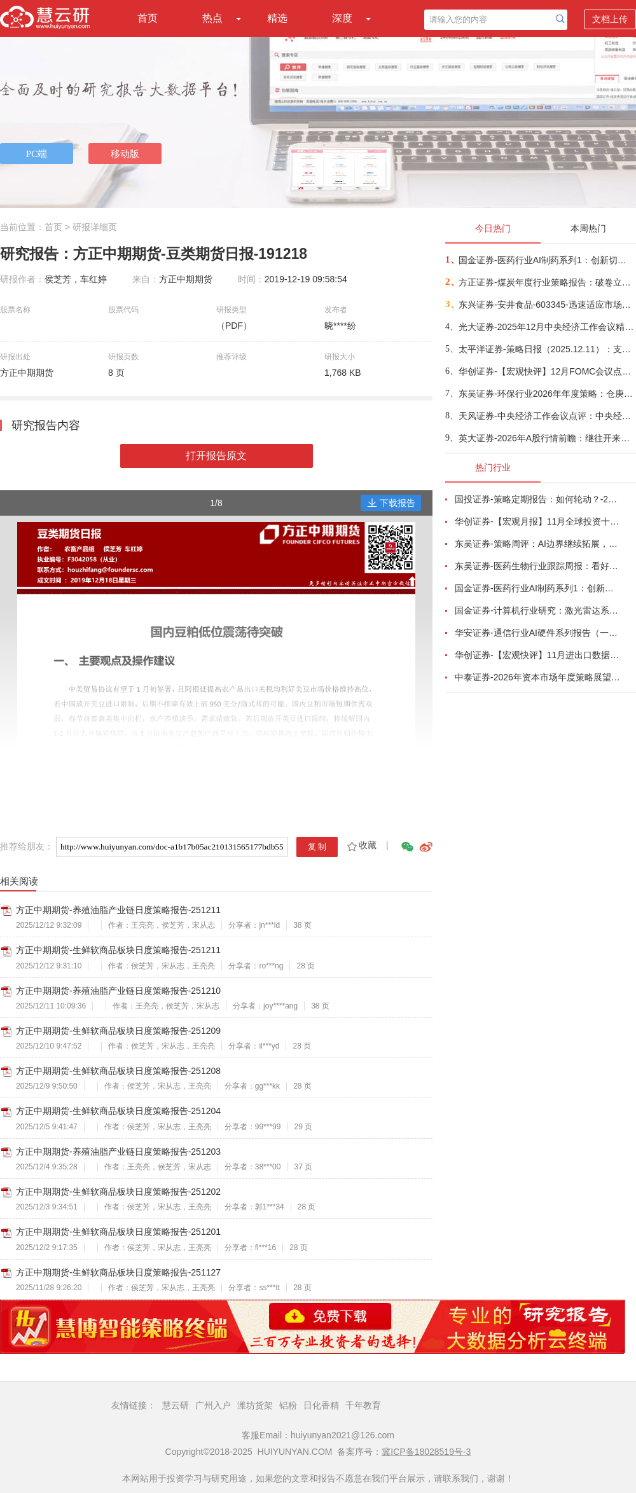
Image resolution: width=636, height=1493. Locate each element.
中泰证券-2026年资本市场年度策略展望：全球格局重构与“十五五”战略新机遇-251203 (538, 677)
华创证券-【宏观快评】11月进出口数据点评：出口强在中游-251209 (538, 655)
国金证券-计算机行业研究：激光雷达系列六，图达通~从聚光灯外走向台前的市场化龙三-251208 (538, 610)
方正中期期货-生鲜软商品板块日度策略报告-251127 (118, 1272)
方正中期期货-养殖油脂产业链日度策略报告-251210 (118, 991)
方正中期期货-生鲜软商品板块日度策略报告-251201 (118, 1232)
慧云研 (175, 1405)
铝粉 (288, 1405)
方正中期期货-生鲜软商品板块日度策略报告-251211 (118, 950)
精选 (277, 18)
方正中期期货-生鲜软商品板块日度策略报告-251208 (118, 1071)
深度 (342, 18)
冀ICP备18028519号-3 (426, 1452)
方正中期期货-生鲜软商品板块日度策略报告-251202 (118, 1192)
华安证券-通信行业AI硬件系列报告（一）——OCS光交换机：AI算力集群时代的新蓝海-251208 (538, 633)
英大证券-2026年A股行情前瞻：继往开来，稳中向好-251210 (547, 438)
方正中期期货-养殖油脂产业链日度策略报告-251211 (118, 910)
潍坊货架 (255, 1405)
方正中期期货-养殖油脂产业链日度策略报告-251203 (118, 1151)
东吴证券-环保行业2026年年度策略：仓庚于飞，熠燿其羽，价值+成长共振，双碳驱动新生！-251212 (547, 394)
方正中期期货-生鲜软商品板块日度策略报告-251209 (118, 1031)
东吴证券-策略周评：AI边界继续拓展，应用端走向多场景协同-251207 (538, 544)
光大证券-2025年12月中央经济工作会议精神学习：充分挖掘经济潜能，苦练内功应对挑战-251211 (547, 327)
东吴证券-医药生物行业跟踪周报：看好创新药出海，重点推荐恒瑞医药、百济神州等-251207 (538, 566)
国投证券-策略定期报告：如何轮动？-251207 (538, 499)
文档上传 (610, 19)
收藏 (361, 845)
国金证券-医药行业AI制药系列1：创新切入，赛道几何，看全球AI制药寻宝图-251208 (547, 260)
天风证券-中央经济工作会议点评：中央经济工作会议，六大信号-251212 (547, 416)
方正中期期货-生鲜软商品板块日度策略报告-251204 (118, 1111)
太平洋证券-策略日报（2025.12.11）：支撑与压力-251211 (547, 349)
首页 (147, 18)
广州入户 (213, 1405)
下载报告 (391, 503)
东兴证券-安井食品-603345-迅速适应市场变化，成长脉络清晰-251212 (547, 304)
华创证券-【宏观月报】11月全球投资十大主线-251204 (538, 521)
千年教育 (363, 1405)
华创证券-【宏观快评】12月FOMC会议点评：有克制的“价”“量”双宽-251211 (547, 371)
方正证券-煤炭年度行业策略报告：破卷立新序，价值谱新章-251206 (547, 282)
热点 (212, 18)
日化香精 (321, 1405)
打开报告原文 (216, 455)
